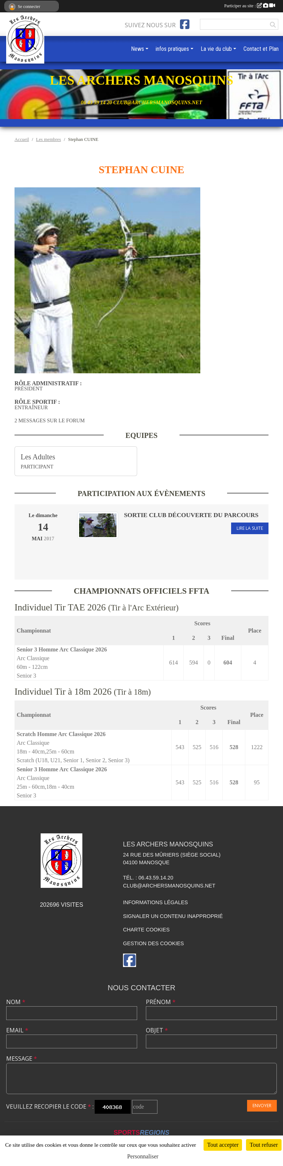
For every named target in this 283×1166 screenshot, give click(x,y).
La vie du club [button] (216, 48)
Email (17, 1030)
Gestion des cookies (153, 943)
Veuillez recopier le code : (50, 1106)
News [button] (137, 48)
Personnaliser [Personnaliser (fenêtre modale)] (142, 1156)
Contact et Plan (261, 48)
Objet (157, 1030)
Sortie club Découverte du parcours (191, 515)
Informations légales (155, 902)
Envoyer (262, 1105)
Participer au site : (249, 5)
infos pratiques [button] (172, 48)
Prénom (161, 1002)
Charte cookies (146, 930)
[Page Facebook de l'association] (184, 24)
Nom (15, 1002)
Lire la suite (250, 528)
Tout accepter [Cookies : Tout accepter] (222, 1145)
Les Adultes (38, 457)
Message (21, 1059)
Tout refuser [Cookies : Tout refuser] (264, 1145)
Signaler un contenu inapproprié (173, 916)
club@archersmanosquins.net (169, 886)
